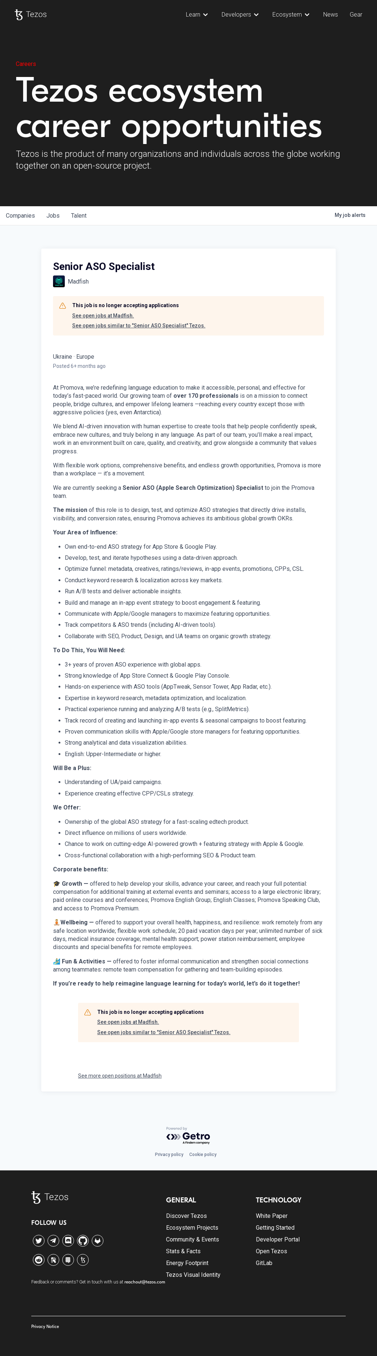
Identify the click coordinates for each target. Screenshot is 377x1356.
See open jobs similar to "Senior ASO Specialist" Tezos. (138, 326)
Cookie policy (202, 1154)
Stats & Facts (183, 1251)
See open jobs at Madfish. (103, 316)
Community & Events (192, 1239)
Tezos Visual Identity (193, 1274)
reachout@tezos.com (144, 1282)
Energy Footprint (187, 1263)
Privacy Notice (45, 1326)
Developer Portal (278, 1239)
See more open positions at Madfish (120, 1076)
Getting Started (275, 1227)
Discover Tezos (186, 1215)
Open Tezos (271, 1251)
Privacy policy (169, 1154)
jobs (53, 215)
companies (20, 215)
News (330, 14)
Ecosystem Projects (192, 1227)
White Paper (272, 1215)
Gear (356, 14)
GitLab (264, 1263)
